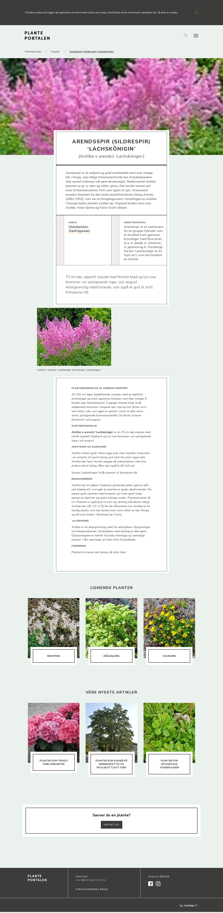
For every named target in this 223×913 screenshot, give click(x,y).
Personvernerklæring (92, 890)
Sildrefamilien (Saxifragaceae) (79, 229)
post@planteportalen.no (91, 881)
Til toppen (188, 907)
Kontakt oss (111, 825)
